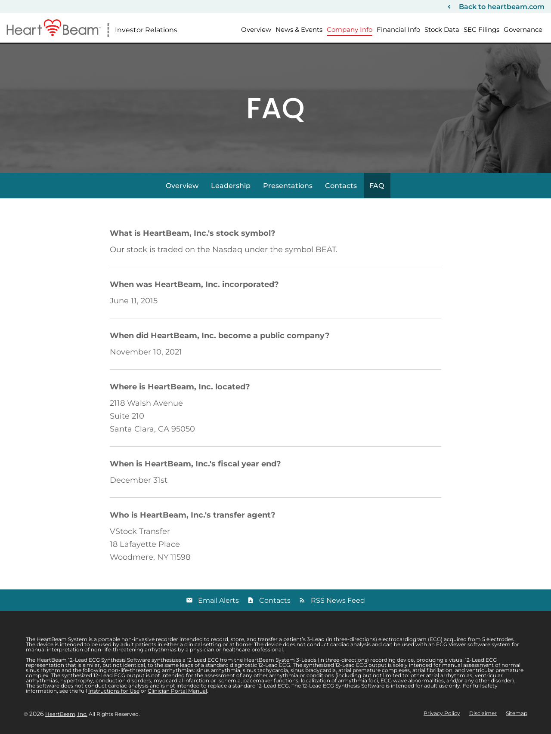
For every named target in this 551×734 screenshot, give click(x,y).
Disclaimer (483, 713)
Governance (523, 29)
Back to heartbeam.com (502, 7)
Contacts (341, 186)
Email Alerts (218, 600)
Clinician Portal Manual (177, 691)
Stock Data (441, 29)
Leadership (231, 186)
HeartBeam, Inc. (66, 714)
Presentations (288, 186)
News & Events (299, 29)
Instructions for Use (113, 691)
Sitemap (516, 713)
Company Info (349, 29)
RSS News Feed (338, 600)
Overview (256, 29)
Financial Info (398, 29)
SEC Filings (481, 29)
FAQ (376, 186)
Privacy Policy (442, 713)
